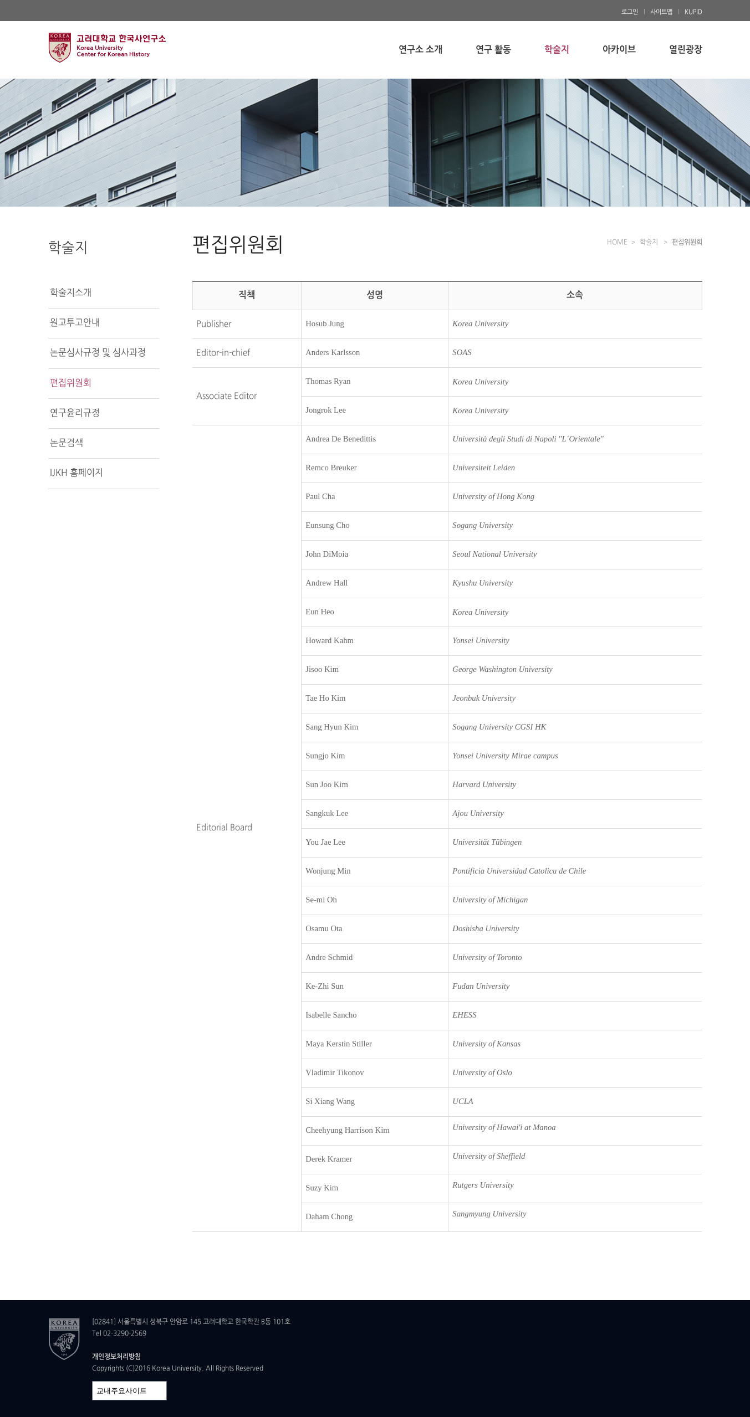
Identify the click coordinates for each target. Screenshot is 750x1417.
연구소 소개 (420, 50)
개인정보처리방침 (116, 1357)
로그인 (629, 12)
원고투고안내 (75, 323)
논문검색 (66, 443)
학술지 (556, 50)
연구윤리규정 (75, 413)
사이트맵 (661, 12)
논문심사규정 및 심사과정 (98, 353)
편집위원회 (70, 383)
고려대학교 (134, 47)
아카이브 (619, 50)
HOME (617, 243)
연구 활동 (493, 50)
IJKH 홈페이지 (76, 473)
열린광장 (685, 50)
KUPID (693, 12)
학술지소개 (70, 293)
